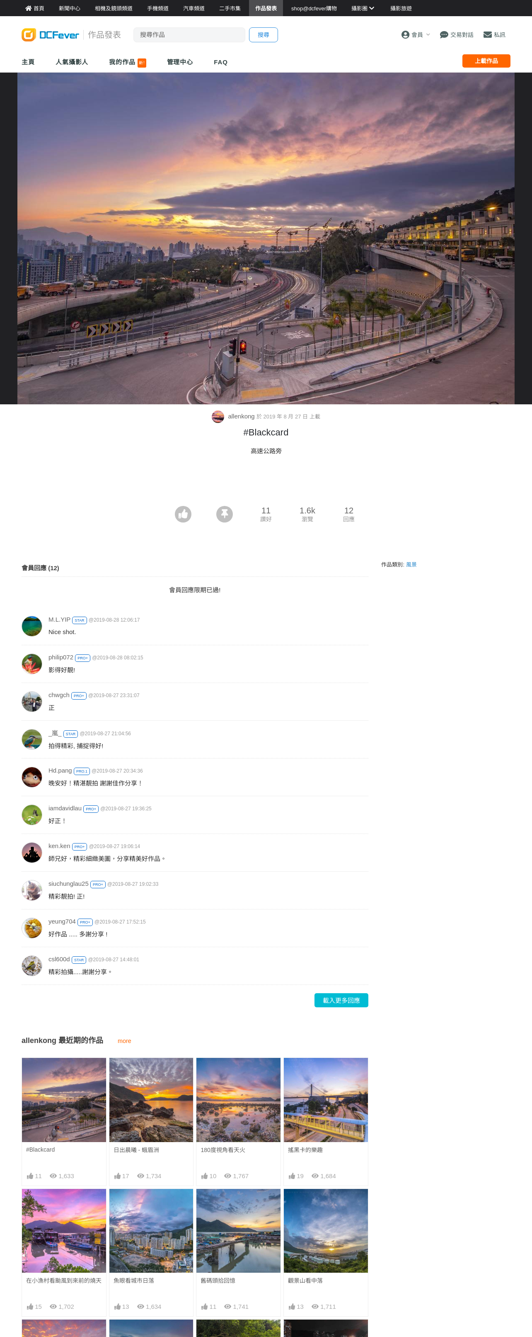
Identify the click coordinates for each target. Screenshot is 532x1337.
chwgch (59, 694)
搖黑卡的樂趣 (305, 1150)
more (124, 1041)
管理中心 (180, 62)
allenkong (234, 416)
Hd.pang (60, 770)
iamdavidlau (65, 808)
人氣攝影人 (72, 62)
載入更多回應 (341, 1000)
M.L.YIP (59, 619)
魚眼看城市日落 (134, 1280)
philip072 (60, 657)
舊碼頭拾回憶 (218, 1280)
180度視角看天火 (223, 1150)
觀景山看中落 (305, 1280)
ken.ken (59, 845)
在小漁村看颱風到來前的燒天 (64, 1280)
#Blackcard (40, 1149)
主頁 (28, 62)
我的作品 (127, 63)
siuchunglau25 (68, 883)
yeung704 (62, 921)
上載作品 (486, 61)
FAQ (221, 62)
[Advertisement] (266, 483)
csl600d (59, 959)
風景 (411, 565)
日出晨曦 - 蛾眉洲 (136, 1150)
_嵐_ (55, 733)
